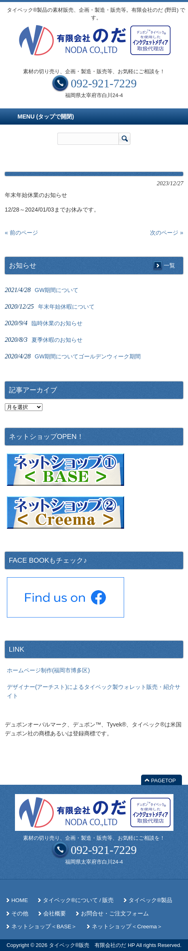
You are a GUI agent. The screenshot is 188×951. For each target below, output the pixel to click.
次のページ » (166, 232)
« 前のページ (21, 232)
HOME (19, 900)
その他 (19, 914)
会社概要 (54, 914)
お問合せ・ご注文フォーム (115, 914)
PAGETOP (163, 780)
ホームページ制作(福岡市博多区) (48, 670)
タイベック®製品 (150, 900)
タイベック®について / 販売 (78, 900)
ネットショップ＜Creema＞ (127, 926)
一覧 (169, 265)
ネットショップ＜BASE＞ (44, 926)
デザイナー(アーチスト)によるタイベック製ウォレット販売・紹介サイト (94, 691)
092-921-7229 (104, 83)
